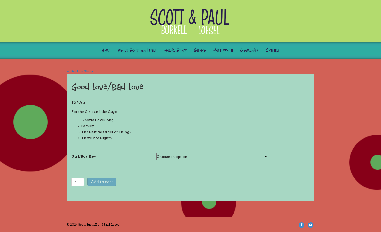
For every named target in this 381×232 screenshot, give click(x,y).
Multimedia (223, 50)
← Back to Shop (80, 71)
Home (106, 50)
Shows (200, 50)
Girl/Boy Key (83, 156)
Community (249, 50)
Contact (273, 50)
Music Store (175, 50)
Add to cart (102, 181)
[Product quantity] (77, 182)
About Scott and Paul (137, 50)
